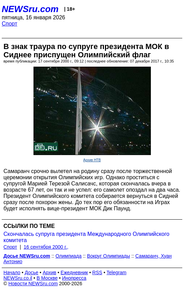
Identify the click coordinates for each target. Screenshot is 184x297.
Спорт (9, 24)
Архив (49, 272)
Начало (11, 272)
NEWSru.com (30, 9)
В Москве (47, 278)
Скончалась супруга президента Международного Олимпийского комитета (86, 237)
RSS (97, 272)
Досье (31, 272)
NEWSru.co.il (17, 278)
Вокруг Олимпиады (108, 256)
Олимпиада (69, 256)
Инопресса (74, 278)
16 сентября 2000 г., (46, 247)
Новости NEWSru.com (33, 283)
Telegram (117, 272)
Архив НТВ (92, 160)
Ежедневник (74, 272)
